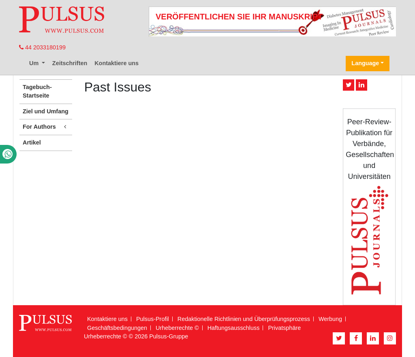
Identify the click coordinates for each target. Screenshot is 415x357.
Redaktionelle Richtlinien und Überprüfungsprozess (244, 319)
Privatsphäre (284, 328)
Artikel (32, 142)
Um (34, 63)
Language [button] (365, 63)
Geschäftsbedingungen (117, 328)
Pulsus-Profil (152, 319)
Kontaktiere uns (116, 63)
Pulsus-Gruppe (168, 336)
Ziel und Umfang (45, 111)
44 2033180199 (42, 47)
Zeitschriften (69, 63)
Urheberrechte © (177, 328)
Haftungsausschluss (234, 328)
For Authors (46, 127)
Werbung (330, 319)
